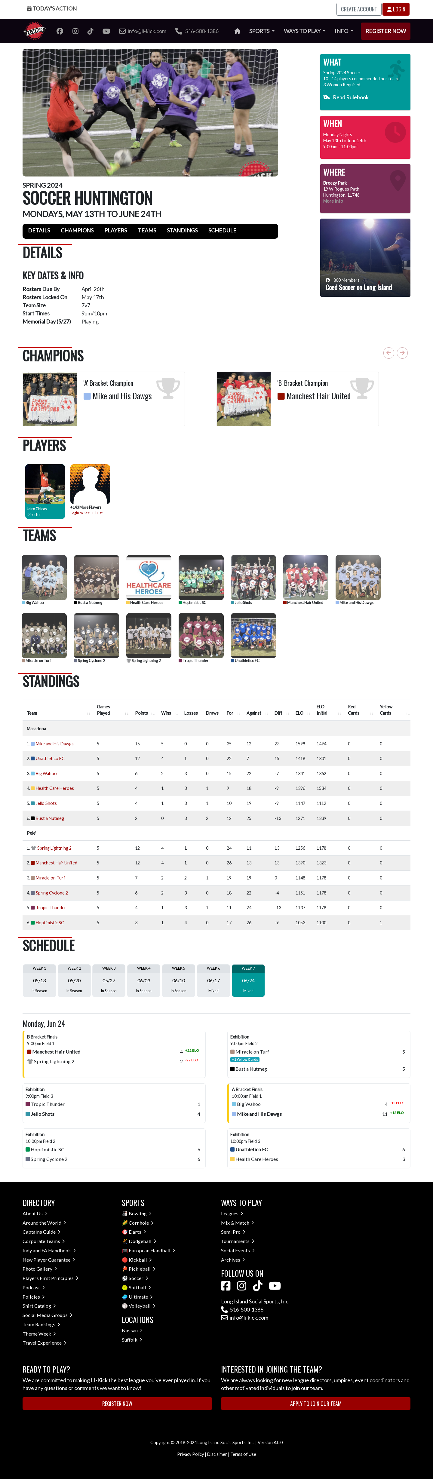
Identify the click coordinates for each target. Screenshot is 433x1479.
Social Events (238, 1250)
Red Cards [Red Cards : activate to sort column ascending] (353, 710)
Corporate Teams (44, 1241)
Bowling (140, 1213)
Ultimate (141, 1296)
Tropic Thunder (193, 660)
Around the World (44, 1223)
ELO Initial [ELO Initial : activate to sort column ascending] (322, 710)
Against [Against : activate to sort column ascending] (254, 713)
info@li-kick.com (244, 1317)
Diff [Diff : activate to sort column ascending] (278, 713)
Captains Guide (41, 1232)
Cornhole (141, 1223)
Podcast (34, 1287)
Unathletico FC (245, 660)
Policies (34, 1296)
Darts (137, 1232)
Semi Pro (233, 1232)
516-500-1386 (197, 31)
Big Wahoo (33, 602)
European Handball (152, 1250)
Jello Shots (241, 602)
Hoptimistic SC (192, 602)
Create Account (359, 9)
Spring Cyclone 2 (89, 660)
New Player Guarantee (49, 1260)
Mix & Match (237, 1223)
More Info (333, 201)
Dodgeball (142, 1241)
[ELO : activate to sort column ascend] (302, 710)
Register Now (385, 31)
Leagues (232, 1213)
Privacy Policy (190, 1454)
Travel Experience (44, 1343)
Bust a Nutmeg (88, 602)
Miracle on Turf (36, 660)
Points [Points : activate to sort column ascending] (141, 713)
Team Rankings (41, 1324)
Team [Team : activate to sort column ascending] (32, 713)
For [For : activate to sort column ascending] (230, 713)
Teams (147, 230)
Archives (233, 1260)
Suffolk (132, 1339)
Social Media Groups (47, 1315)
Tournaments (237, 1241)
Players (115, 230)
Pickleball (142, 1269)
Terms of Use (243, 1454)
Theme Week (39, 1333)
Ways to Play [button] (302, 31)
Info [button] (342, 31)
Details (39, 230)
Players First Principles (50, 1278)
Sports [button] (259, 31)
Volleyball (142, 1306)
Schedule (222, 230)
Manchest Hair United (303, 602)
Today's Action (52, 8)
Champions (77, 230)
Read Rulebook (346, 97)
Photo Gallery (40, 1269)
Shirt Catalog (39, 1306)
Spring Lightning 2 (143, 660)
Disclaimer (217, 1454)
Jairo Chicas (37, 509)
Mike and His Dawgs (354, 602)
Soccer (138, 1278)
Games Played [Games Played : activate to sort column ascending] (103, 710)
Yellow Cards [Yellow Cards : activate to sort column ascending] (386, 710)
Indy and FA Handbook (49, 1250)
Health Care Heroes (144, 602)
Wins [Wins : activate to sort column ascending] (166, 713)
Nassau (132, 1330)
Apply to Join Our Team (316, 1403)
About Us (35, 1213)
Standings (182, 230)
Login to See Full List (86, 513)
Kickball (140, 1260)
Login (396, 9)
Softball (140, 1287)
